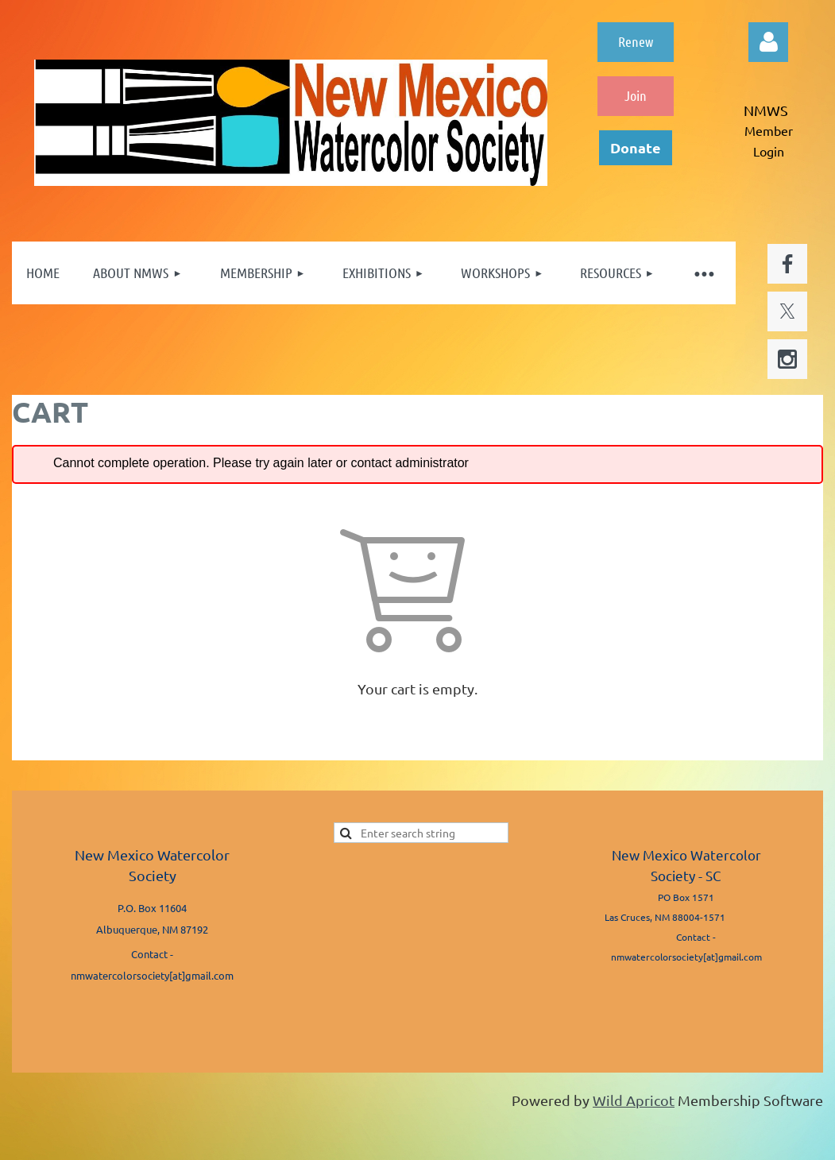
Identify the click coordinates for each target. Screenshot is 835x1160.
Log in (768, 42)
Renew (635, 41)
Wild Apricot (634, 1100)
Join (635, 95)
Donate (635, 147)
